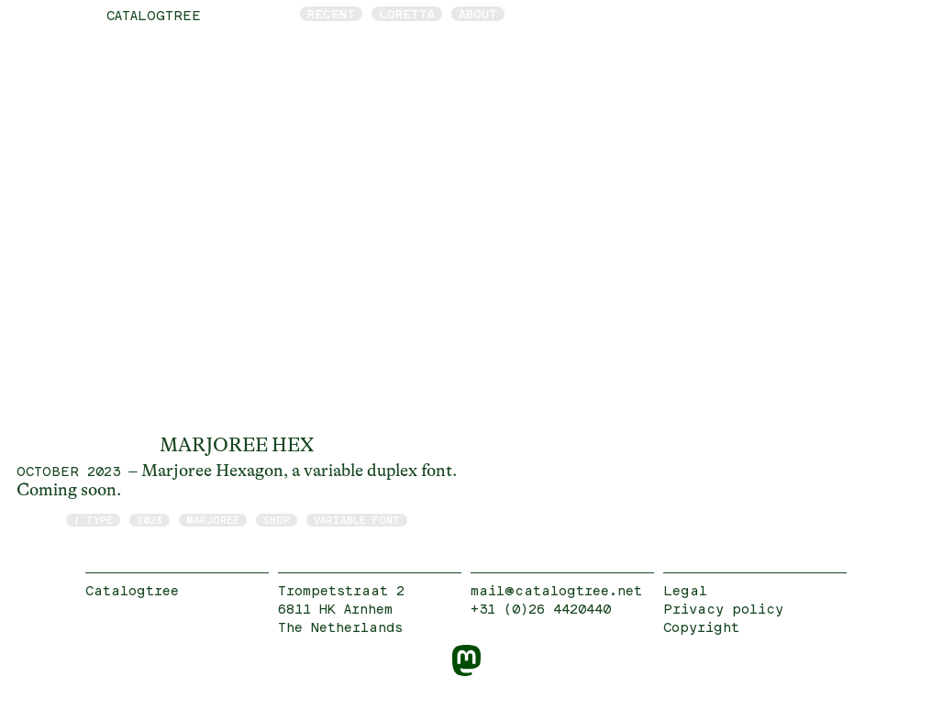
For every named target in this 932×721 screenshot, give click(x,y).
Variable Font (357, 520)
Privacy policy (723, 608)
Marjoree (212, 520)
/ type (93, 520)
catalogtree (153, 15)
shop (276, 520)
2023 (149, 520)
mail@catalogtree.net (556, 590)
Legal (685, 590)
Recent (331, 13)
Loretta (407, 13)
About (478, 13)
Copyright (701, 627)
